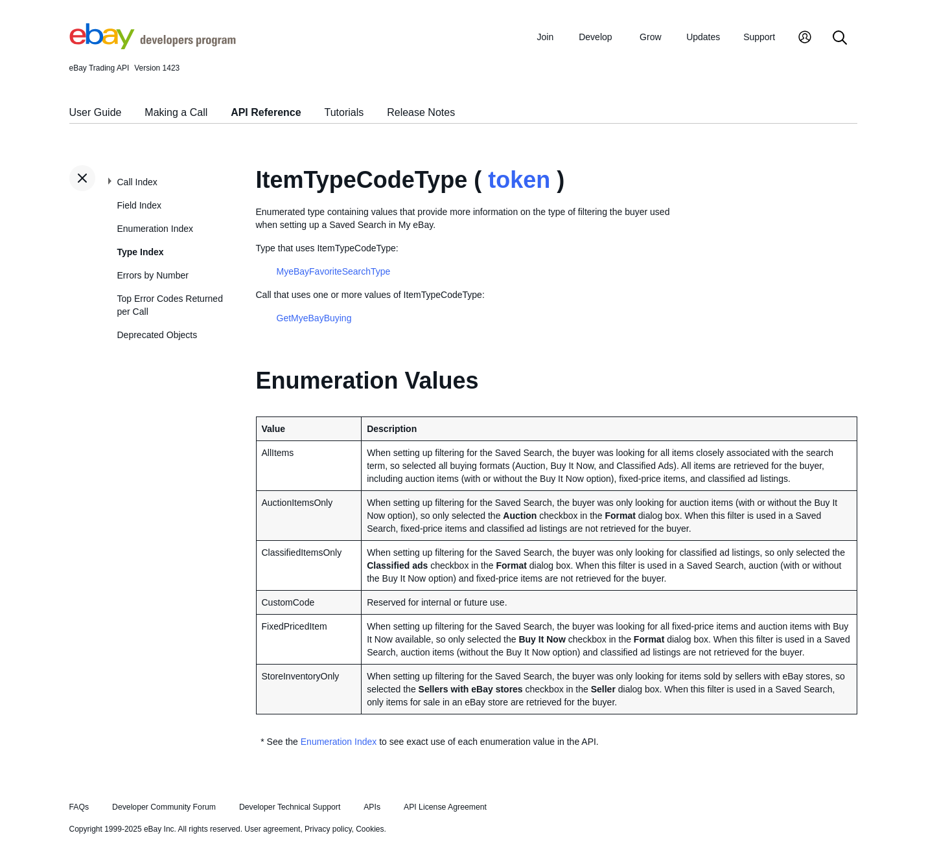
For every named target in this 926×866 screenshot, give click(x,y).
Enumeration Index (155, 228)
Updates (703, 37)
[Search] (840, 38)
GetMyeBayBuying (314, 318)
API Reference (266, 112)
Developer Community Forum (164, 807)
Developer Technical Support (289, 807)
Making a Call (176, 112)
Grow (650, 37)
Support (759, 37)
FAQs (79, 807)
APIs (372, 807)
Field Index (139, 205)
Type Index (140, 252)
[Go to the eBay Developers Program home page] (152, 46)
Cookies (370, 829)
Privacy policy (328, 829)
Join (545, 37)
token (519, 179)
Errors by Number (153, 275)
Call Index (137, 182)
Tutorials (344, 112)
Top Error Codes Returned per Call (170, 305)
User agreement (272, 829)
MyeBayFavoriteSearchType (334, 271)
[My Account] (805, 38)
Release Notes (421, 112)
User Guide (95, 112)
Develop (595, 37)
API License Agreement (445, 807)
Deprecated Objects (157, 335)
